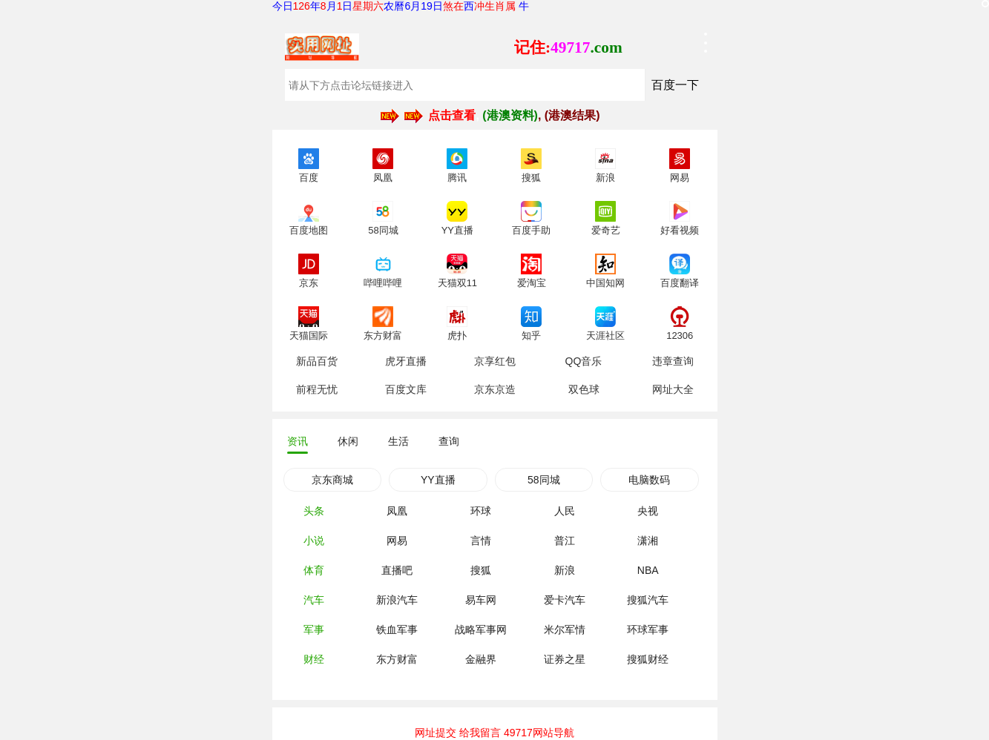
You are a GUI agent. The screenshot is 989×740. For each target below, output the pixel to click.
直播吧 (397, 570)
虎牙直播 (406, 361)
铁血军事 (397, 629)
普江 (564, 540)
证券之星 (564, 659)
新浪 (564, 570)
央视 (647, 511)
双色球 (583, 389)
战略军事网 (481, 629)
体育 (313, 570)
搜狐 (480, 570)
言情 (480, 540)
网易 (397, 540)
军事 (313, 629)
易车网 (480, 600)
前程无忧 (317, 389)
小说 (313, 540)
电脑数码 (649, 480)
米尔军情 (564, 629)
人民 (564, 511)
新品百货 (317, 361)
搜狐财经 (647, 659)
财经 (313, 659)
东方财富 (397, 659)
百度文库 (406, 389)
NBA (648, 570)
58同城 (544, 480)
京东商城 (332, 480)
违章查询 (673, 361)
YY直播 (438, 480)
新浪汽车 (397, 600)
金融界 (480, 659)
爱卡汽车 (564, 600)
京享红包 (495, 361)
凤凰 (397, 511)
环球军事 (647, 629)
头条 (313, 511)
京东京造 (495, 389)
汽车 (313, 600)
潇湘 (647, 540)
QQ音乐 (583, 361)
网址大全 (673, 389)
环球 (480, 511)
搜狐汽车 (647, 600)
